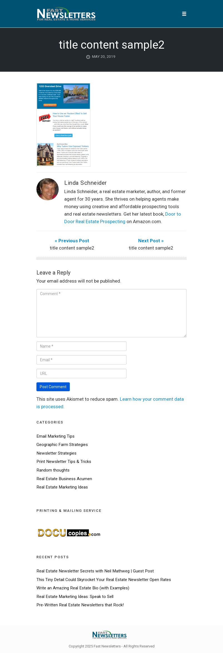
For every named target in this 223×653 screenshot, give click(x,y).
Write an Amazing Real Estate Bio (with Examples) (82, 587)
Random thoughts (53, 470)
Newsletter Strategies (56, 453)
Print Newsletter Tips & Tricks (63, 461)
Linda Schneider (85, 183)
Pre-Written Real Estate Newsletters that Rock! (80, 604)
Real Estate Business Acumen (64, 478)
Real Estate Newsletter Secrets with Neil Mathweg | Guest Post (95, 571)
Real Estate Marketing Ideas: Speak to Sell (74, 596)
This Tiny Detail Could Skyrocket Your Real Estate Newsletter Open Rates (103, 579)
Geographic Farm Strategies (62, 444)
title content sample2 (111, 44)
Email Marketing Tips (55, 436)
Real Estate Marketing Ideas (62, 487)
